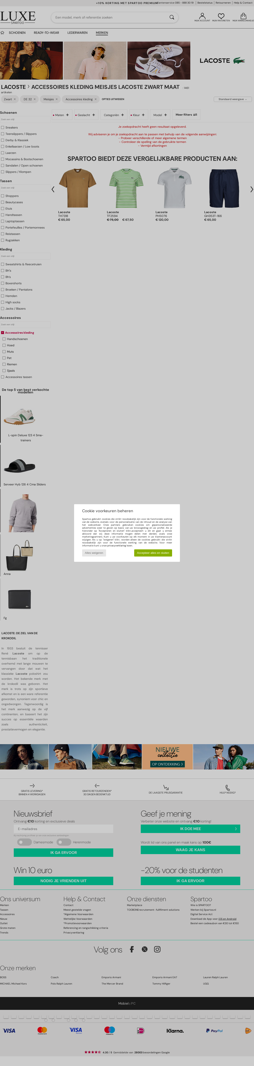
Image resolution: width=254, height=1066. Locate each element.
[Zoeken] (172, 17)
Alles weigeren (94, 552)
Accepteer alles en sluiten (153, 552)
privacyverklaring (116, 545)
